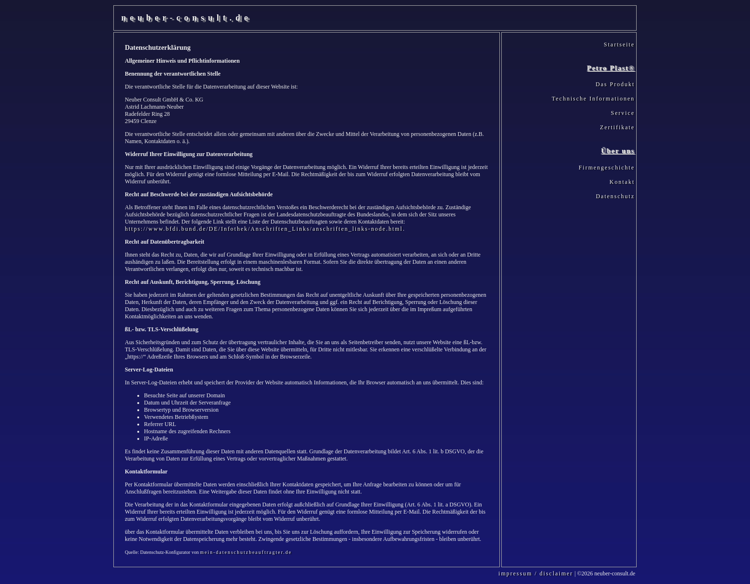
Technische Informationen (593, 98)
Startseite (619, 44)
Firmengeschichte (607, 167)
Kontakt (622, 182)
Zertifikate (617, 127)
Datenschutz (615, 196)
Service (623, 113)
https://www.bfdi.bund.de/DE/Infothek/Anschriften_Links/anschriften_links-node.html (264, 228)
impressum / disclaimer (535, 573)
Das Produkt (615, 84)
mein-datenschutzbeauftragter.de (246, 552)
